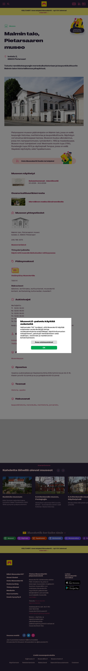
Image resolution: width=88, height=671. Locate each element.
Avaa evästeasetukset (44, 342)
